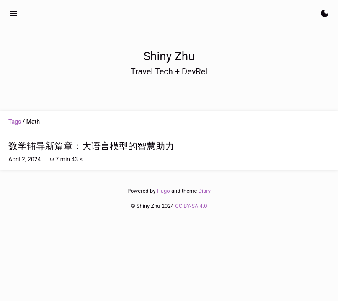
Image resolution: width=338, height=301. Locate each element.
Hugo (163, 191)
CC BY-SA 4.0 (191, 206)
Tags (14, 121)
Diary (205, 191)
